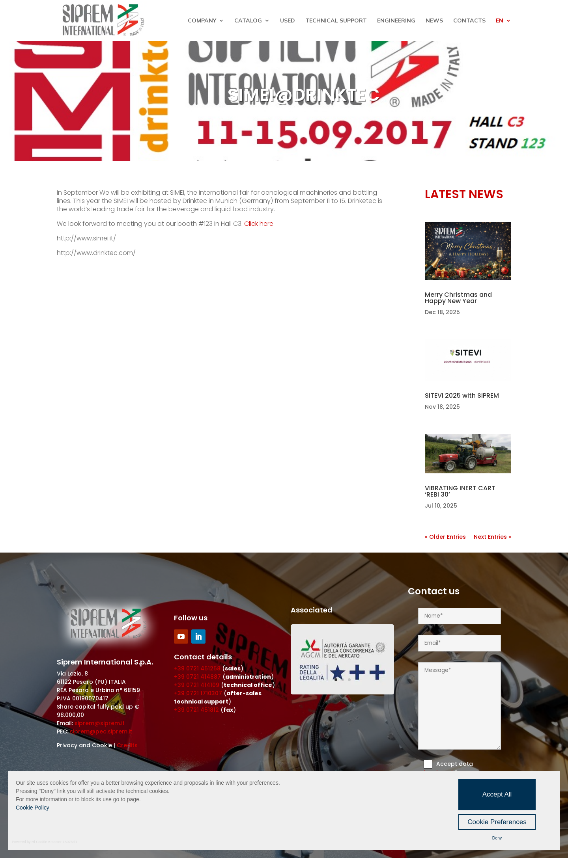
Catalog (248, 21)
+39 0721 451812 (196, 710)
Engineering (396, 21)
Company (202, 21)
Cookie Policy (32, 807)
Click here (258, 223)
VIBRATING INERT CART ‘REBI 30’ (460, 491)
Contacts (469, 21)
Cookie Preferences (496, 822)
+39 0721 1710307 (198, 693)
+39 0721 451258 (197, 668)
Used (287, 21)
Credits (127, 745)
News (434, 21)
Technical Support (336, 21)
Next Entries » (492, 537)
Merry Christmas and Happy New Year (458, 297)
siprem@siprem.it (100, 723)
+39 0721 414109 (196, 685)
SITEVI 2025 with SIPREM (462, 395)
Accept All (497, 794)
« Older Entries (445, 537)
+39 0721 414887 (197, 677)
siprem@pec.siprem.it (101, 731)
